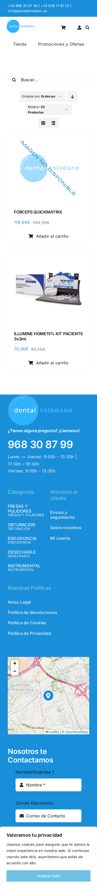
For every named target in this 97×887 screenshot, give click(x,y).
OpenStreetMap (76, 732)
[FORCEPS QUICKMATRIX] (48, 136)
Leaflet (52, 732)
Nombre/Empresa (35, 772)
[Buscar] (87, 27)
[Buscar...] (48, 79)
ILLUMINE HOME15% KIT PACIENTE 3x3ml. (48, 336)
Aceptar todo (48, 876)
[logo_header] (20, 21)
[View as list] (54, 123)
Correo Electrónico (35, 803)
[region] (48, 857)
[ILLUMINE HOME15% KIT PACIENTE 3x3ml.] (48, 258)
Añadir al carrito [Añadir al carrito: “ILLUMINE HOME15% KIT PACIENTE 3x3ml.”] (48, 362)
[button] (48, 696)
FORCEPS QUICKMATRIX (38, 212)
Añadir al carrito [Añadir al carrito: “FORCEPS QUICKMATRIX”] (48, 236)
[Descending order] (73, 97)
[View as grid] (43, 123)
